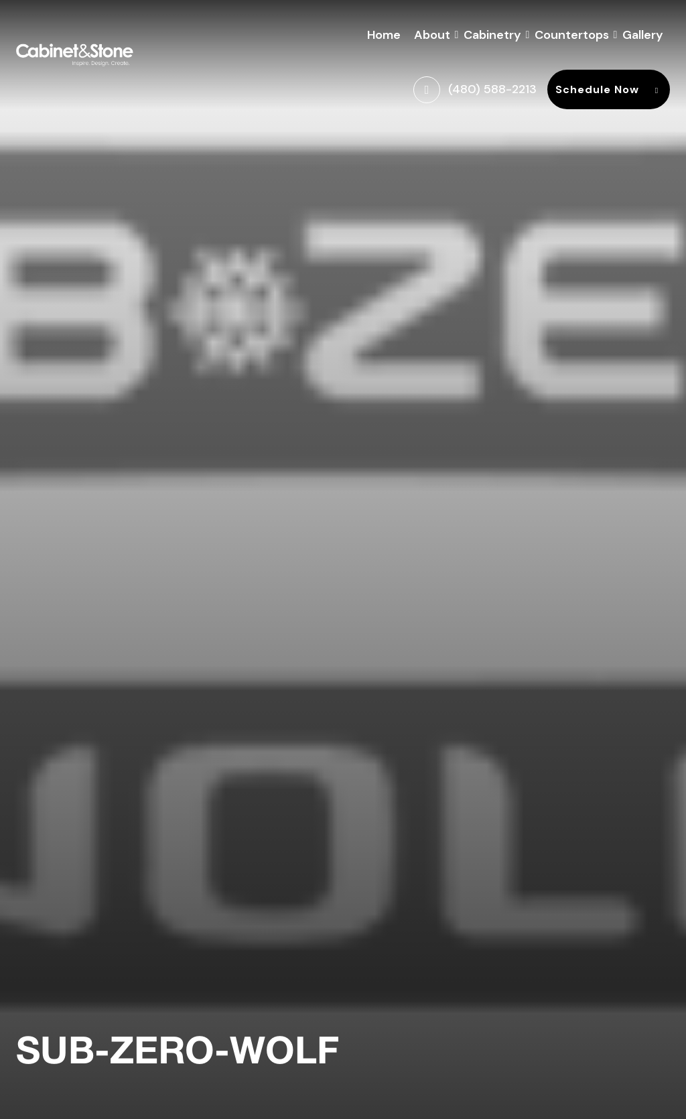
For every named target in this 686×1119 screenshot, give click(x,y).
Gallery (642, 35)
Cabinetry (492, 33)
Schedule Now (608, 89)
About (432, 33)
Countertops (572, 33)
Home (384, 35)
